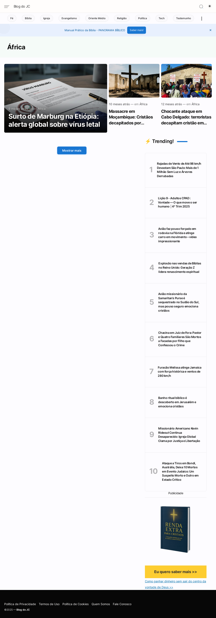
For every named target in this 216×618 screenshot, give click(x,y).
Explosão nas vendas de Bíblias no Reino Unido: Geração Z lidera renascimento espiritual (179, 267)
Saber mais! (136, 30)
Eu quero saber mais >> (175, 572)
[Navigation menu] (8, 6)
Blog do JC (22, 6)
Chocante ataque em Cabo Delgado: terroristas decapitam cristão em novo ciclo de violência (186, 117)
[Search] (201, 6)
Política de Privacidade (20, 604)
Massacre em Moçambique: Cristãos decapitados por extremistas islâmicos (131, 117)
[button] (210, 30)
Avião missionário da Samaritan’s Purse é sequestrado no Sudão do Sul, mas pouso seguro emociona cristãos (178, 302)
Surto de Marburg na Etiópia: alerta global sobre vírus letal (54, 120)
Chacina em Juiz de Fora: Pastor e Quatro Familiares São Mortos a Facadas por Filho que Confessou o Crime (179, 339)
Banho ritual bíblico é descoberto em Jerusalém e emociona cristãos (177, 402)
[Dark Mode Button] (210, 6)
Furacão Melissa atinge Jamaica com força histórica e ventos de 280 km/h (179, 371)
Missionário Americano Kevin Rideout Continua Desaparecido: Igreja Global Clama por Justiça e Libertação (179, 435)
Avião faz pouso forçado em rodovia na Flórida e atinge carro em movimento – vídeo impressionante (177, 235)
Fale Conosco (122, 604)
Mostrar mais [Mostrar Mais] (71, 150)
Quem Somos (101, 604)
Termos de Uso (49, 604)
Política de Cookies (75, 604)
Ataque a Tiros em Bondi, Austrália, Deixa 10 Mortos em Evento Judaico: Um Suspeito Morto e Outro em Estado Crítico (180, 471)
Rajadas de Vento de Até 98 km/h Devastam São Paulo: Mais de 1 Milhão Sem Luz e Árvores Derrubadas (179, 170)
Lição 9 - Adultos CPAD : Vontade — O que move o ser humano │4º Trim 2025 (177, 202)
